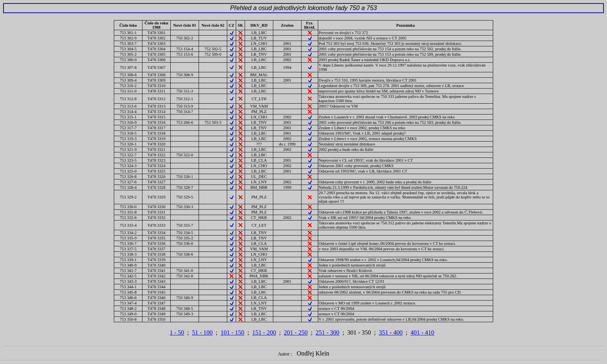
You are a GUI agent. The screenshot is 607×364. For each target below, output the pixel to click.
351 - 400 (391, 332)
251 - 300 (327, 332)
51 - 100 (202, 332)
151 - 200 (264, 332)
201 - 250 (295, 332)
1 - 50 (177, 332)
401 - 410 (422, 332)
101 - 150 (232, 332)
